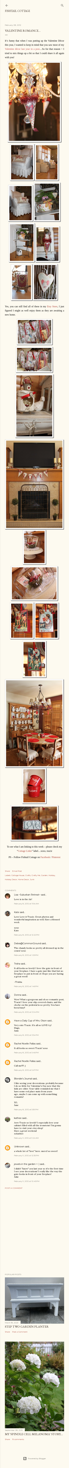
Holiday (52, 875)
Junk (32, 879)
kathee (18, 1118)
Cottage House (17, 875)
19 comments (18, 1439)
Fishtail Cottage (17, 11)
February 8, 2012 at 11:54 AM (26, 903)
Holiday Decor (11, 879)
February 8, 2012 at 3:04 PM (26, 1012)
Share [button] (7, 871)
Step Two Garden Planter (27, 1327)
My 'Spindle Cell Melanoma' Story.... (34, 1434)
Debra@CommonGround (27, 943)
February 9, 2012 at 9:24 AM (26, 1138)
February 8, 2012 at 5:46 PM (26, 1052)
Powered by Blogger (34, 1458)
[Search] (62, 5)
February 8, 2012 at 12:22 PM (26, 935)
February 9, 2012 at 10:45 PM (26, 1181)
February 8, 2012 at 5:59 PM (26, 1109)
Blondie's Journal (23, 1078)
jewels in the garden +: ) (26, 1164)
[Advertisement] (34, 1231)
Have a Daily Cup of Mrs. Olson (30, 1020)
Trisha (17, 963)
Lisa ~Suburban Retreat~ (27, 894)
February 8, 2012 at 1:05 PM (26, 955)
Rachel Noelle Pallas (25, 1043)
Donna (17, 995)
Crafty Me (35, 875)
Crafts (28, 875)
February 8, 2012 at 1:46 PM (26, 986)
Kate (16, 912)
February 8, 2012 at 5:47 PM (26, 1070)
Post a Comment (13, 1188)
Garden (44, 875)
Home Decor (23, 879)
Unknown (19, 1146)
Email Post (17, 871)
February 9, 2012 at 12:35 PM (26, 1155)
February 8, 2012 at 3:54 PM (26, 1035)
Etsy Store (52, 306)
